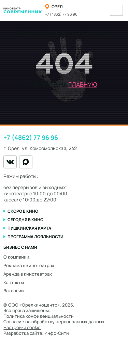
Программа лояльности (35, 236)
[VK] (10, 162)
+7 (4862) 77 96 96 (61, 14)
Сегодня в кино (25, 219)
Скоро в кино (23, 211)
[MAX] (25, 162)
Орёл (57, 7)
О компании (16, 257)
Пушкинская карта (29, 228)
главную (82, 84)
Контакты (13, 282)
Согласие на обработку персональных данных (53, 321)
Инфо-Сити (56, 333)
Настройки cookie (22, 327)
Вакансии (13, 291)
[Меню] (116, 10)
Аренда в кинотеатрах (27, 274)
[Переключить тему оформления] (102, 10)
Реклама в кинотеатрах (28, 265)
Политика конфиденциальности (38, 316)
